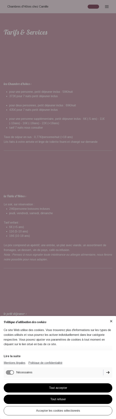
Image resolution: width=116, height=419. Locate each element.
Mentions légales (14, 362)
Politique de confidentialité (45, 362)
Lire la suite (12, 356)
